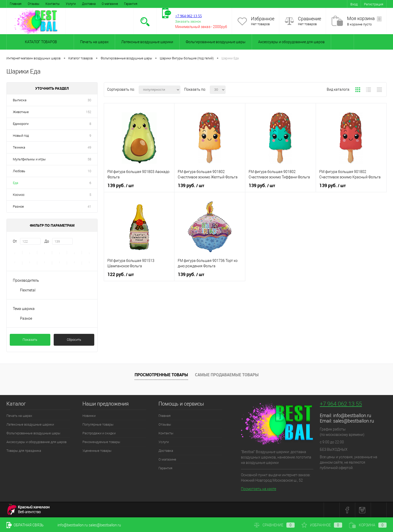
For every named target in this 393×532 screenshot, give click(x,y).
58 (89, 159)
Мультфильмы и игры (29, 159)
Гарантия (130, 4)
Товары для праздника (23, 451)
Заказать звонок (188, 21)
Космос (19, 195)
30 (89, 100)
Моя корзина (364, 19)
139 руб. (120, 185)
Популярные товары (98, 424)
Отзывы (33, 4)
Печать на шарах (94, 42)
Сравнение (309, 18)
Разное (18, 206)
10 (89, 171)
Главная (16, 4)
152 (88, 112)
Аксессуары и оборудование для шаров (291, 42)
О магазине (110, 4)
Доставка (89, 4)
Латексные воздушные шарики (147, 42)
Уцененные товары (96, 451)
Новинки (89, 416)
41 (89, 206)
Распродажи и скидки (99, 433)
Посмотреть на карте (258, 489)
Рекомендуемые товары (101, 442)
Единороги (21, 124)
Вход (354, 4)
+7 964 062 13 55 (341, 404)
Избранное (262, 18)
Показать (30, 340)
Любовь (19, 171)
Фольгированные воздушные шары (216, 42)
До (46, 241)
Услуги (71, 4)
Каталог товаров (40, 42)
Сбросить (74, 340)
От (15, 241)
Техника (19, 147)
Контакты (52, 4)
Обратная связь (25, 525)
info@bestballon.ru (352, 415)
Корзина (368, 525)
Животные (21, 112)
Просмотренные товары (161, 375)
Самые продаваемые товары (227, 375)
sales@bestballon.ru (353, 421)
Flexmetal (27, 290)
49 (89, 147)
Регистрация (373, 4)
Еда (15, 183)
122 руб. (120, 274)
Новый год (21, 135)
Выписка (19, 100)
